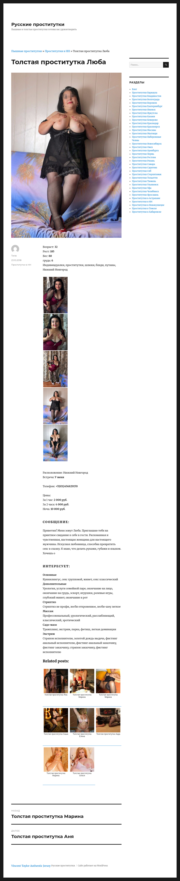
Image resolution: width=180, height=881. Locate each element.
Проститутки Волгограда (146, 99)
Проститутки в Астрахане (146, 198)
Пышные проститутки (26, 51)
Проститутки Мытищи (144, 133)
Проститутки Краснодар (145, 123)
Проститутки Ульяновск (145, 184)
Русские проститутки (37, 24)
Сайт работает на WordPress (93, 865)
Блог (134, 89)
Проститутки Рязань (143, 160)
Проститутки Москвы (144, 130)
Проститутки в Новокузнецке (148, 205)
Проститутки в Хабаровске (146, 212)
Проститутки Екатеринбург (147, 106)
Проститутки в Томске (144, 208)
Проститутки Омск (142, 147)
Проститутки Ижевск (144, 109)
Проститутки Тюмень (144, 181)
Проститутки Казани (143, 116)
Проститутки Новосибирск (147, 143)
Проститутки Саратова (144, 167)
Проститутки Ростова (144, 157)
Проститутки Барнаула (144, 92)
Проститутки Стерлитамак (146, 174)
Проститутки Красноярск (146, 126)
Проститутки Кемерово (145, 120)
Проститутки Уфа (141, 188)
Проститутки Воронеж (144, 103)
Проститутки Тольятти (145, 177)
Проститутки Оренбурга (145, 150)
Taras (14, 255)
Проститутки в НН (57, 51)
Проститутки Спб (141, 171)
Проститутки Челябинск (145, 191)
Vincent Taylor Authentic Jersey (31, 865)
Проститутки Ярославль (145, 194)
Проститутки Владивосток (146, 96)
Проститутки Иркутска (145, 113)
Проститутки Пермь (143, 154)
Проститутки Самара (143, 164)
